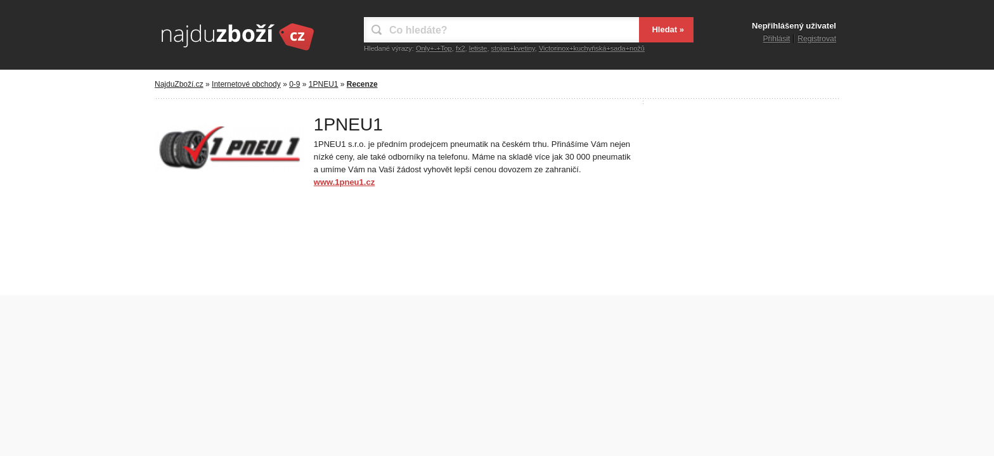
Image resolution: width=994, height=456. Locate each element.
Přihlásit (777, 38)
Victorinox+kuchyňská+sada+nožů (592, 48)
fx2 (460, 48)
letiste (478, 48)
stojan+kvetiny (513, 48)
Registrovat (816, 38)
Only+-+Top (434, 48)
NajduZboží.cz (179, 84)
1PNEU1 (324, 84)
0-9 (294, 84)
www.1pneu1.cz (344, 182)
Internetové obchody (246, 84)
